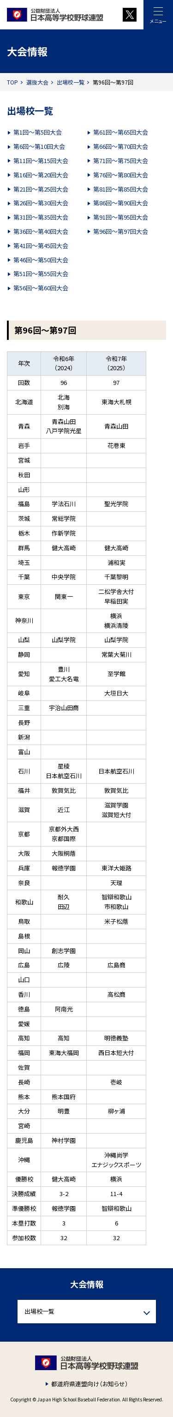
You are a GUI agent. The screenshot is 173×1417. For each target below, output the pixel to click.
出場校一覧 (70, 82)
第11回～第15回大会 (40, 160)
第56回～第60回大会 (40, 287)
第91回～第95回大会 (120, 217)
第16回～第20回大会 (40, 174)
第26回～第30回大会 (40, 202)
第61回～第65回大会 (120, 132)
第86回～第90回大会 (120, 202)
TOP (12, 82)
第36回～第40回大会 (40, 231)
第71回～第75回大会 (120, 160)
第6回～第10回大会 (39, 146)
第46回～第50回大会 (40, 259)
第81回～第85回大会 (120, 189)
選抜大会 (37, 82)
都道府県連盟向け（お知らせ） (89, 1383)
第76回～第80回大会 (120, 174)
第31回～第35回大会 (40, 217)
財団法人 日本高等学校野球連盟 (59, 15)
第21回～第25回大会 (40, 189)
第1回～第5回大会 (37, 132)
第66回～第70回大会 (120, 146)
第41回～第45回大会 (40, 245)
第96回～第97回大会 (120, 231)
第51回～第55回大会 (40, 273)
